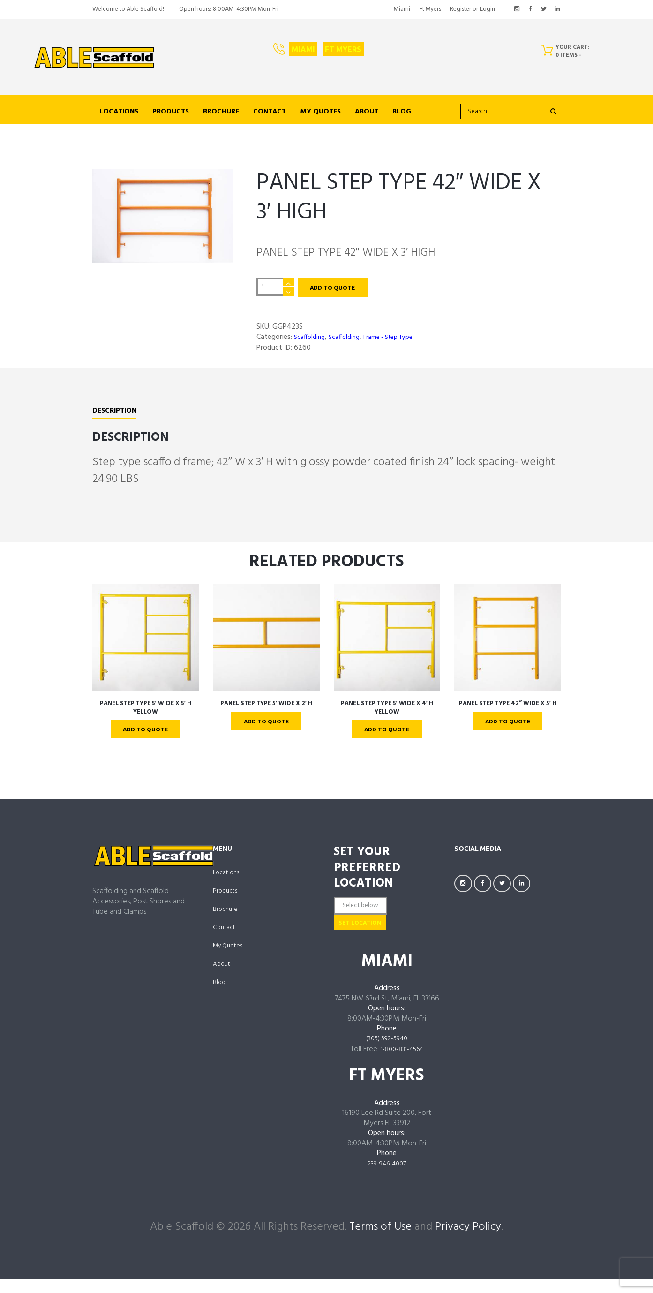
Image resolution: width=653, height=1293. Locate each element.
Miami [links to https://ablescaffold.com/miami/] (402, 9)
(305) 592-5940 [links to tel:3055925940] (387, 1053)
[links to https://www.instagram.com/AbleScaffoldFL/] (517, 9)
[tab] (117, 415)
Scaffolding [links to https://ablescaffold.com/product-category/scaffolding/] (349, 340)
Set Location (373, 934)
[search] (510, 112)
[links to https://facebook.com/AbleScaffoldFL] (530, 9)
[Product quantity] (275, 288)
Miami (303, 49)
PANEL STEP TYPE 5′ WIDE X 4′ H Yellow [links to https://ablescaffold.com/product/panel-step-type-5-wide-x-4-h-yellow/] (386, 710)
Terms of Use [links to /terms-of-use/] (380, 1240)
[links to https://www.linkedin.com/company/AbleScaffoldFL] (557, 9)
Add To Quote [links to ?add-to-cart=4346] (266, 725)
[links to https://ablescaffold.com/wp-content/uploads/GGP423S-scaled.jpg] (162, 216)
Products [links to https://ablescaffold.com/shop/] (170, 111)
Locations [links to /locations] (118, 111)
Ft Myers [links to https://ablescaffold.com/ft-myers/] (430, 9)
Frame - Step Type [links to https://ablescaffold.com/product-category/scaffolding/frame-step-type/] (400, 340)
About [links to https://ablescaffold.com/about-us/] (366, 111)
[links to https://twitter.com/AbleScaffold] (544, 9)
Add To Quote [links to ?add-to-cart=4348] (507, 733)
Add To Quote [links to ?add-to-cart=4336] (146, 733)
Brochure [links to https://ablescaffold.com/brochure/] (221, 111)
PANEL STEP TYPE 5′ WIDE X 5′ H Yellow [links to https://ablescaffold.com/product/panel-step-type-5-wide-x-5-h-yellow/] (145, 710)
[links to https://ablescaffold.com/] (94, 57)
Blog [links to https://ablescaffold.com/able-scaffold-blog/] (401, 111)
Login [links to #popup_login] (487, 9)
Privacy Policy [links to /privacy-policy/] (468, 1240)
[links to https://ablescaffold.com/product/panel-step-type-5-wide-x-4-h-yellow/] (387, 640)
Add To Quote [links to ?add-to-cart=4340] (387, 733)
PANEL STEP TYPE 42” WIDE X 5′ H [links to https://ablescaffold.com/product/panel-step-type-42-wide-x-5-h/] (507, 710)
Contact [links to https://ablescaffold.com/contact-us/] (269, 111)
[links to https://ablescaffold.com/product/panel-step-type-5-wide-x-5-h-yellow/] (145, 640)
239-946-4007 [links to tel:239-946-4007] (387, 1178)
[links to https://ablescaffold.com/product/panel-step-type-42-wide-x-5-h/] (507, 640)
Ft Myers (343, 49)
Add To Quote (338, 288)
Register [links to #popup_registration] (460, 9)
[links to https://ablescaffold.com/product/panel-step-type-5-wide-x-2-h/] (266, 640)
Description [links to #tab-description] (117, 414)
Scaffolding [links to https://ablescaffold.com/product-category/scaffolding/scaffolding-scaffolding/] (311, 340)
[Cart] (568, 53)
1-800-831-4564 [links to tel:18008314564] (402, 1064)
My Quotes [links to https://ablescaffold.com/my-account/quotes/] (320, 111)
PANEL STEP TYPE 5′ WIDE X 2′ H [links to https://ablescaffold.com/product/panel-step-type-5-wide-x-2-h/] (266, 706)
